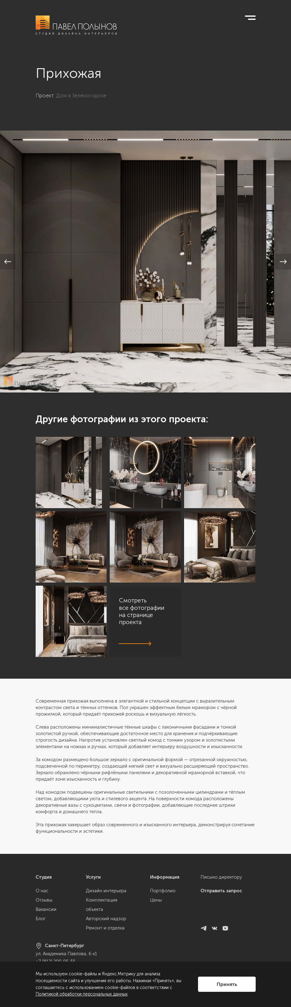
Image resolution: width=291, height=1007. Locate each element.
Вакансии (46, 909)
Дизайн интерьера (106, 891)
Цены (156, 900)
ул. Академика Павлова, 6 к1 (66, 953)
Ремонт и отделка (105, 928)
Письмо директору (221, 877)
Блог (41, 918)
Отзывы (44, 900)
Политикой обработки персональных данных (82, 994)
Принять (227, 984)
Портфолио (162, 891)
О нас (42, 891)
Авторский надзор (106, 918)
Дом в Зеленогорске (81, 95)
